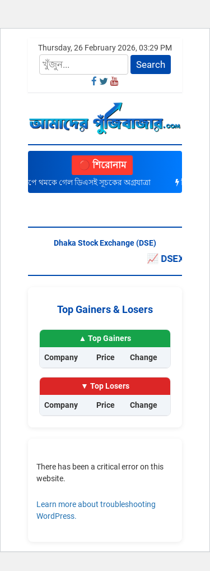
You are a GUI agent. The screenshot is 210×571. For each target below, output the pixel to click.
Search (150, 64)
